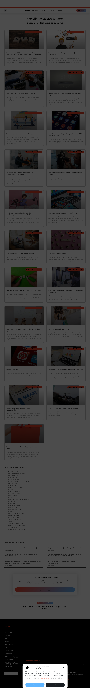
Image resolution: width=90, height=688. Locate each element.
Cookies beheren (55, 685)
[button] (64, 668)
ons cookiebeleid (44, 678)
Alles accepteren (35, 685)
